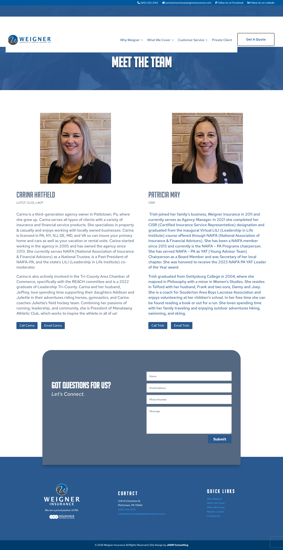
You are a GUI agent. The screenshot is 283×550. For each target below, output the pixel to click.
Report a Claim (215, 511)
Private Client (222, 40)
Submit (219, 451)
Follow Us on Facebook (229, 2)
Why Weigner (130, 40)
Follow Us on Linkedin (261, 2)
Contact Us (213, 516)
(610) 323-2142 (147, 2)
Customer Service (191, 40)
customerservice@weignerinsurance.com (186, 2)
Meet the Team (216, 503)
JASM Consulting (177, 545)
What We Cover (158, 40)
